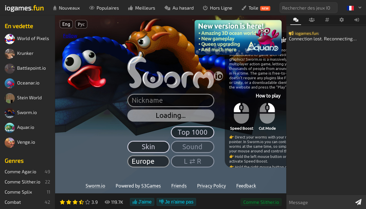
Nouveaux (66, 7)
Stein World (23, 98)
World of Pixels (27, 39)
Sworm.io (21, 113)
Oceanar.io (22, 83)
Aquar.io (19, 128)
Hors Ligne (217, 7)
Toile (256, 8)
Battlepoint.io (25, 69)
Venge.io (20, 143)
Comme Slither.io (261, 202)
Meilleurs (141, 7)
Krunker (19, 54)
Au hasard (179, 7)
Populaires (104, 7)
